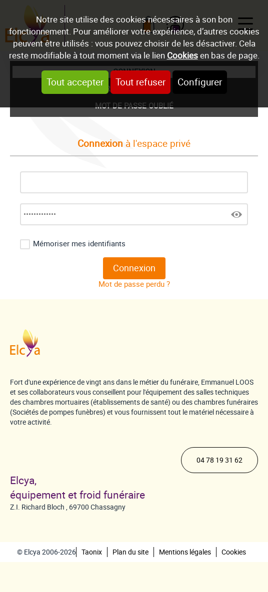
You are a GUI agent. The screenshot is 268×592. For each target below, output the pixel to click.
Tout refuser (141, 82)
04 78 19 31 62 (219, 460)
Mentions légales (185, 552)
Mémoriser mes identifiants (79, 244)
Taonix (92, 552)
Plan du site (130, 552)
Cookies (182, 55)
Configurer (200, 82)
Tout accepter (75, 82)
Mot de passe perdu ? (134, 284)
